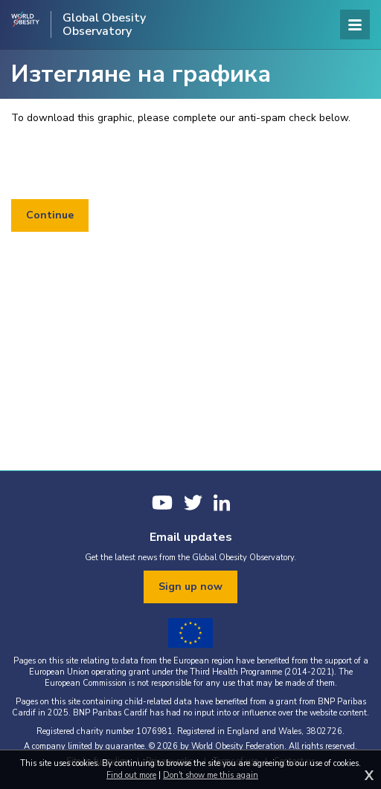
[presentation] (124, 163)
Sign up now (190, 586)
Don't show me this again (210, 775)
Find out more (131, 775)
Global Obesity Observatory (104, 24)
